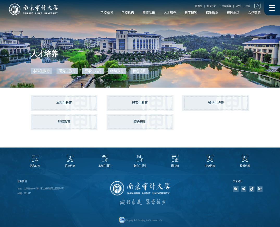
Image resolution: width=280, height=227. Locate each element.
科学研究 (191, 12)
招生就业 (212, 12)
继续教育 (64, 121)
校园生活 (233, 12)
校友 (248, 6)
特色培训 (140, 121)
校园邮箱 (226, 6)
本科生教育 (64, 102)
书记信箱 (210, 165)
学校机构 (127, 12)
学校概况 (106, 12)
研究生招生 (140, 165)
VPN (238, 6)
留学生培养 (216, 102)
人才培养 (170, 12)
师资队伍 (148, 12)
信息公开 (35, 165)
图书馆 (198, 6)
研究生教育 (140, 102)
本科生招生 (104, 165)
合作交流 (254, 12)
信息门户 (211, 6)
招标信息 (70, 165)
